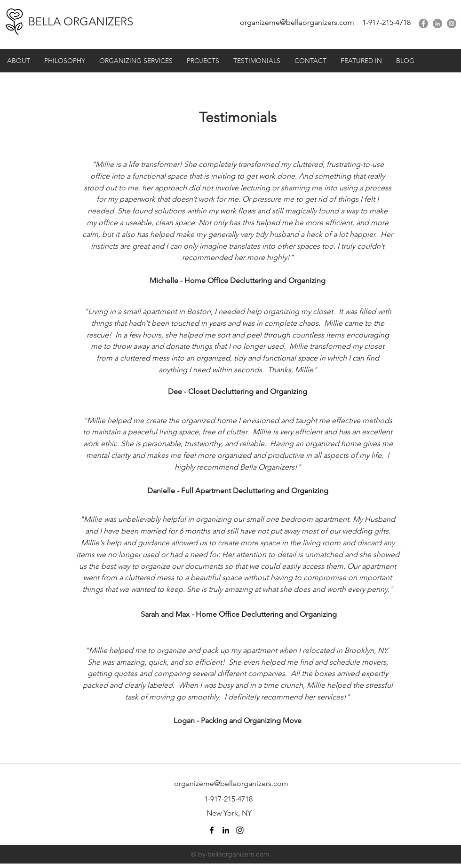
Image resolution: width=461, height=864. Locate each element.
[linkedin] (437, 23)
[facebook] (423, 23)
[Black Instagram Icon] (240, 830)
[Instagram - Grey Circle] (451, 23)
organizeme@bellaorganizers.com (297, 22)
